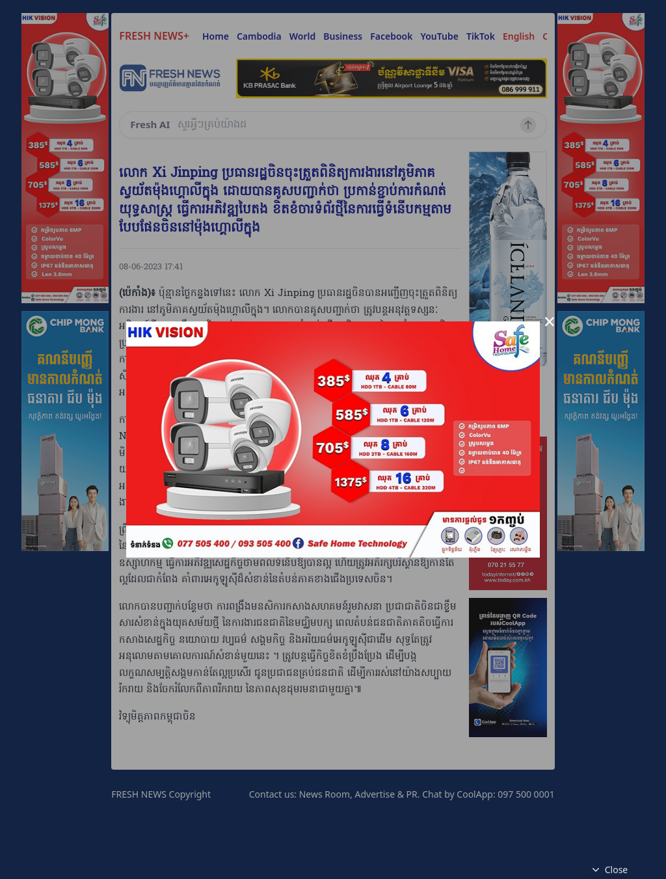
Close (608, 869)
